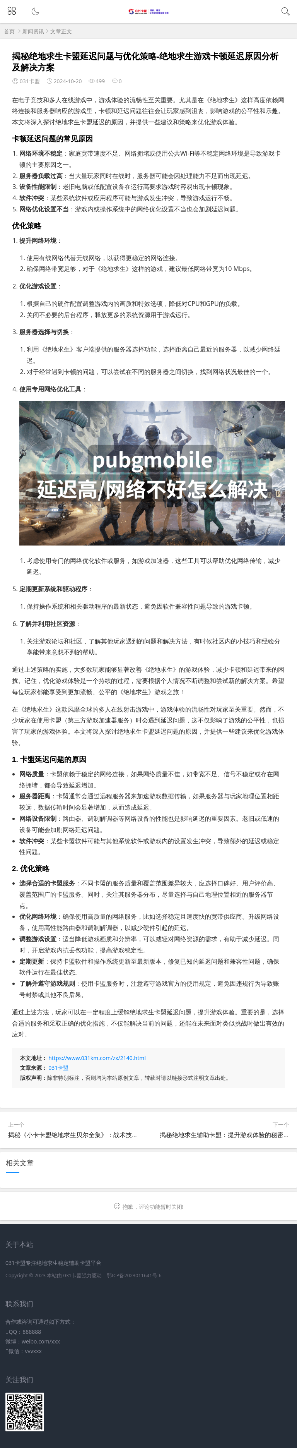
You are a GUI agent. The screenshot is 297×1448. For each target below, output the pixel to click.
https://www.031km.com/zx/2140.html (97, 1058)
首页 (9, 31)
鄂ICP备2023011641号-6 (134, 1275)
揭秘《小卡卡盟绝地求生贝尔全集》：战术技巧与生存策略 (88, 1135)
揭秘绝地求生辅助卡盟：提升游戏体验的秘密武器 (228, 1135)
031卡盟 (58, 1067)
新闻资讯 (33, 31)
